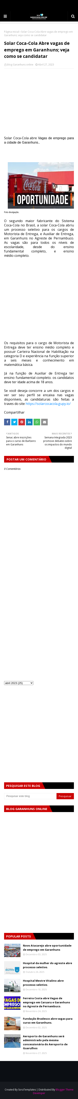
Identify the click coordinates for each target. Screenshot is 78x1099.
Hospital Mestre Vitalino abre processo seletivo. (43, 983)
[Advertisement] (39, 102)
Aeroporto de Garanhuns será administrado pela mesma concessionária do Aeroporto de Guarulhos (45, 1042)
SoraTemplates (27, 1089)
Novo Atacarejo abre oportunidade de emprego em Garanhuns (47, 948)
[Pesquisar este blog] (30, 796)
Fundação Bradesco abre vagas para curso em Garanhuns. (47, 1021)
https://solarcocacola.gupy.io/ (48, 403)
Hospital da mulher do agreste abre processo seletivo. (47, 965)
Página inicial (11, 31)
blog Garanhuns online (20, 64)
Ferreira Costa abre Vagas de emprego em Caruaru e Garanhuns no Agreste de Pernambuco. (46, 1002)
